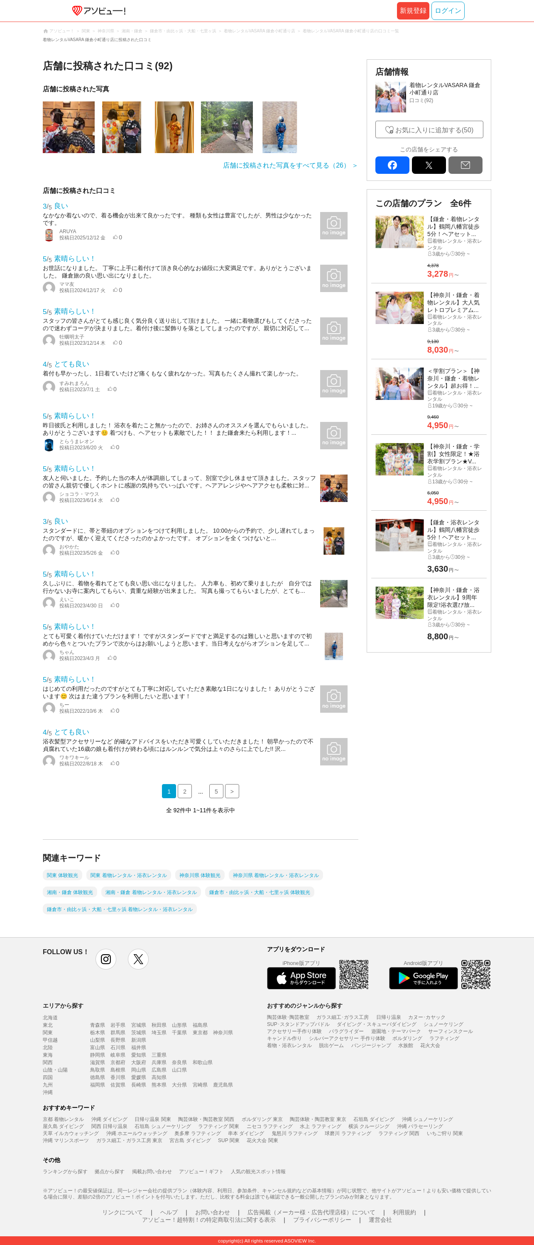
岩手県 (117, 1025)
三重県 (159, 1055)
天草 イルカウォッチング (71, 1133)
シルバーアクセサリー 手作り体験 (347, 1038)
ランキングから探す (65, 1171)
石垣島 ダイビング (373, 1119)
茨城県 (138, 1032)
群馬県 (117, 1032)
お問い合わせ (212, 1212)
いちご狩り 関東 (445, 1133)
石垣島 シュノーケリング (163, 1126)
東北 (48, 1025)
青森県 (97, 1025)
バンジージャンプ (371, 1045)
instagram (106, 959)
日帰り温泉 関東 (153, 1119)
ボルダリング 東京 (262, 1119)
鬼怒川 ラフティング (295, 1133)
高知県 (159, 1077)
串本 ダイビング (246, 1133)
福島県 (200, 1025)
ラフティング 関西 (398, 1133)
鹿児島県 (223, 1085)
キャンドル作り (284, 1038)
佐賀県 (117, 1085)
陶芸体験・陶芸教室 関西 (206, 1119)
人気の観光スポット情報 (258, 1171)
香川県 (117, 1077)
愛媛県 (138, 1077)
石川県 (117, 1047)
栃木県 (97, 1032)
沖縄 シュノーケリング (427, 1119)
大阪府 (138, 1062)
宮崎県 (200, 1085)
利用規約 (404, 1212)
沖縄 (48, 1092)
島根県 (117, 1070)
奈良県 (179, 1062)
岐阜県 (117, 1055)
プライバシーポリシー (322, 1219)
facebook (392, 165)
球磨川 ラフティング (348, 1133)
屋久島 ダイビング (63, 1126)
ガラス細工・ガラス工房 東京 (129, 1140)
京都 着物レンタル (63, 1119)
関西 (48, 1062)
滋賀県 (97, 1062)
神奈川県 (223, 1032)
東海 (48, 1055)
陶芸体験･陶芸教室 (288, 1017)
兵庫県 (159, 1062)
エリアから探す (63, 1005)
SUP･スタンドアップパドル (298, 1024)
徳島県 (97, 1077)
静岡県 (97, 1055)
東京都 (200, 1032)
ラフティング (444, 1038)
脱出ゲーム (331, 1045)
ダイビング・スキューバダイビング (376, 1024)
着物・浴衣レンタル (289, 1045)
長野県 (117, 1040)
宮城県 (138, 1025)
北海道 (50, 1018)
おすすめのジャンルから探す (305, 1005)
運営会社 (380, 1219)
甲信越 (50, 1040)
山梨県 (97, 1040)
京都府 (117, 1062)
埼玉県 (159, 1032)
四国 (48, 1077)
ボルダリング (407, 1038)
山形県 (179, 1025)
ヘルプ (169, 1212)
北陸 (48, 1047)
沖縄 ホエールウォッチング (136, 1133)
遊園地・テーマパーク (396, 1031)
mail (465, 165)
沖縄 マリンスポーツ (66, 1140)
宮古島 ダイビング (190, 1140)
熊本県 (159, 1085)
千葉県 (179, 1032)
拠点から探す (110, 1171)
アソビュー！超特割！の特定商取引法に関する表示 (209, 1219)
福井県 (138, 1047)
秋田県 (159, 1025)
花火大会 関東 (262, 1140)
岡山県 (138, 1070)
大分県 (179, 1085)
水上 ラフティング (320, 1126)
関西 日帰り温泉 (109, 1126)
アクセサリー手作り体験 (294, 1031)
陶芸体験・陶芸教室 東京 (318, 1119)
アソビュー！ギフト (201, 1171)
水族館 (405, 1045)
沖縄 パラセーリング (420, 1126)
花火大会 (430, 1045)
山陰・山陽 (55, 1070)
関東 (48, 1032)
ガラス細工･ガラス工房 (342, 1017)
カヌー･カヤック (427, 1017)
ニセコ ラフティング (270, 1126)
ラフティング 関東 (218, 1126)
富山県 (97, 1047)
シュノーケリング (443, 1024)
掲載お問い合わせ (152, 1171)
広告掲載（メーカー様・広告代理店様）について (311, 1212)
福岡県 (97, 1085)
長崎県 (138, 1085)
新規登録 (413, 10)
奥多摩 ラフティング (197, 1133)
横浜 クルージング (368, 1126)
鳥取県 (97, 1070)
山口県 (179, 1070)
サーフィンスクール (450, 1031)
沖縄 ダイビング (109, 1119)
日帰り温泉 (388, 1017)
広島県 (159, 1070)
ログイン (448, 10)
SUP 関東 (229, 1140)
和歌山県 (203, 1062)
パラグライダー (346, 1031)
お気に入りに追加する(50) (434, 130)
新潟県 (138, 1040)
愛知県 (138, 1055)
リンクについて (122, 1212)
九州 (48, 1085)
